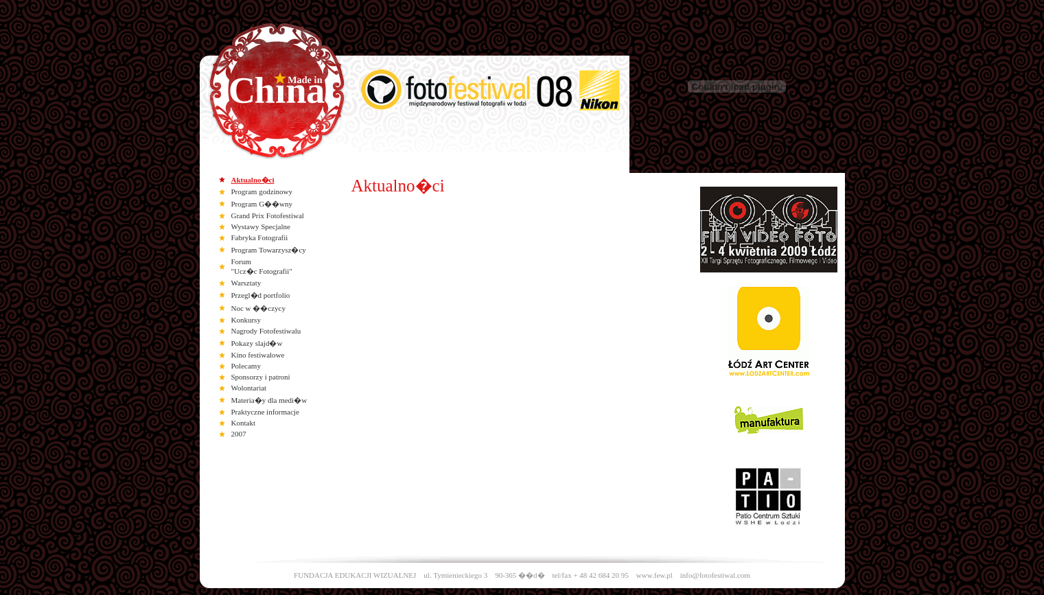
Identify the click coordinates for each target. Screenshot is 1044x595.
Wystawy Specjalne (260, 226)
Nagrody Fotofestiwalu (266, 331)
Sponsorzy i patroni (260, 377)
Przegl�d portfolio (260, 295)
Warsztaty (246, 283)
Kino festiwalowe (258, 355)
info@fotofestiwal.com (715, 575)
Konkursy (246, 320)
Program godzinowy (262, 191)
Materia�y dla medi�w (269, 400)
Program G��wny (262, 204)
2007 (238, 434)
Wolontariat (249, 388)
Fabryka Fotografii (259, 237)
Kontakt (243, 423)
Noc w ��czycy (258, 308)
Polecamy (246, 366)
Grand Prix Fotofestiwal (267, 215)
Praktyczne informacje (265, 412)
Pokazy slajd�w (257, 343)
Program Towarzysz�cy (268, 250)
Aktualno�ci (253, 180)
